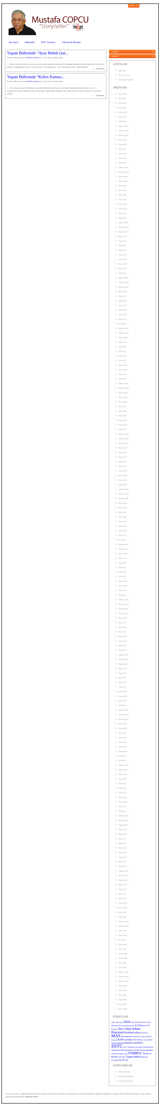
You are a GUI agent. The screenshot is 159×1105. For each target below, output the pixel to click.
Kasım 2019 (122, 425)
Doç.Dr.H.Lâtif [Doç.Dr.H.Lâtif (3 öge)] (121, 1026)
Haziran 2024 (123, 177)
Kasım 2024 (122, 158)
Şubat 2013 (122, 788)
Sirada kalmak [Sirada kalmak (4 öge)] (117, 1043)
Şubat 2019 (122, 462)
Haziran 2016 (123, 609)
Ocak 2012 (122, 848)
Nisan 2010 (122, 935)
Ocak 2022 (122, 305)
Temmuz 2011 (123, 875)
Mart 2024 (122, 190)
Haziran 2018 (123, 498)
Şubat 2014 (122, 737)
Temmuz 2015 (123, 659)
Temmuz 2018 (123, 494)
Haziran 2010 (123, 926)
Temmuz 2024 (123, 172)
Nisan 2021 (122, 347)
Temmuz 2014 (123, 714)
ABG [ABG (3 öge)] (113, 1022)
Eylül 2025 (122, 121)
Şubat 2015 (122, 682)
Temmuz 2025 (123, 131)
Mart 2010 (122, 940)
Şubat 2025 (122, 154)
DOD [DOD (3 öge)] (113, 1026)
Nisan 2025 (122, 144)
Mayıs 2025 (122, 140)
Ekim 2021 (122, 319)
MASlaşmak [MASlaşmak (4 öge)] (126, 1036)
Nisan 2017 (122, 563)
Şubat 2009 (122, 1000)
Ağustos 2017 (123, 544)
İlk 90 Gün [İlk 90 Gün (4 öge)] (123, 1060)
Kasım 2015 (122, 641)
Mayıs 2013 (122, 774)
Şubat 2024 (122, 195)
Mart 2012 (122, 839)
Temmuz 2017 (123, 549)
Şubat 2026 (122, 103)
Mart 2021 (122, 351)
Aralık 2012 (122, 797)
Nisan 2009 (122, 990)
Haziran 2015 (123, 664)
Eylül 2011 (122, 866)
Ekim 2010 (122, 912)
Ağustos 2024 (123, 167)
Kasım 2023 (122, 209)
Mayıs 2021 (122, 342)
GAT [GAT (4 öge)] (147, 1025)
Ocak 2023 (122, 255)
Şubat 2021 (122, 356)
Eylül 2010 (122, 917)
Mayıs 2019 (122, 448)
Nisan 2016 (122, 618)
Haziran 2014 (123, 719)
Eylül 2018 (122, 485)
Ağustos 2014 (123, 710)
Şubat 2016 (122, 627)
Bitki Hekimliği (124, 1072)
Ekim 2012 (122, 806)
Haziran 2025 (123, 135)
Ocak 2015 (122, 687)
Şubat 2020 (122, 411)
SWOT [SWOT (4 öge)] (137, 1050)
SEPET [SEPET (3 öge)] (150, 1040)
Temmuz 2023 (123, 227)
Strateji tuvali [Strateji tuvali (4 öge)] (117, 1050)
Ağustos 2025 (123, 126)
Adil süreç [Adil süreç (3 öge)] (119, 1022)
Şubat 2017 (122, 572)
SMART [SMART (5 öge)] (128, 1043)
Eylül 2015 (122, 650)
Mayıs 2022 (122, 291)
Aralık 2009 (122, 954)
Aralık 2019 (122, 420)
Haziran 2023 (123, 232)
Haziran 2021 (123, 337)
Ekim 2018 (122, 480)
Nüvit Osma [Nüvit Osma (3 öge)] (141, 1037)
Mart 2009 (122, 995)
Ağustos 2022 (123, 278)
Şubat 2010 (122, 944)
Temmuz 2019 (123, 439)
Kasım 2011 (122, 857)
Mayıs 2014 (122, 724)
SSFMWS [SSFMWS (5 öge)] (138, 1043)
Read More (100, 69)
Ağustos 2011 (123, 871)
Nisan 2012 (122, 834)
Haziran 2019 (123, 443)
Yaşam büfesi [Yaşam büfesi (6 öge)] (133, 1056)
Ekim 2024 (122, 163)
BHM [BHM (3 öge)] (140, 1022)
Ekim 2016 (122, 590)
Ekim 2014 (122, 701)
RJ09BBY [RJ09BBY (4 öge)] (128, 1039)
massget (114, 52)
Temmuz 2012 (123, 820)
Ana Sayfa (13, 42)
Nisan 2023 (122, 241)
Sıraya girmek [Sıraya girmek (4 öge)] (147, 1050)
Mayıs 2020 (122, 397)
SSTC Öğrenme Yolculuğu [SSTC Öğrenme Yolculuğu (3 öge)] (132, 1047)
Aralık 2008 (122, 1009)
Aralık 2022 (122, 259)
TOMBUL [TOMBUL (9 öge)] (135, 1053)
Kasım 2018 (122, 475)
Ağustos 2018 (123, 489)
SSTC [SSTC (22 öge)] (117, 1046)
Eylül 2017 (122, 540)
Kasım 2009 (122, 958)
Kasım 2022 (122, 264)
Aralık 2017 (122, 526)
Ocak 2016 (122, 632)
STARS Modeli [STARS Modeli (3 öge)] (148, 1047)
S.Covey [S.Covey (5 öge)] (138, 1039)
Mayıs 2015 (122, 669)
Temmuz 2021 (123, 333)
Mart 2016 (122, 623)
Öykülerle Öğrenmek (126, 1076)
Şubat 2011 (122, 898)
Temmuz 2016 (123, 604)
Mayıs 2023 (122, 236)
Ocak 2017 (122, 577)
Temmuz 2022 (123, 282)
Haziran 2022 (123, 287)
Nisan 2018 (122, 508)
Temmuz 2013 (123, 765)
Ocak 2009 (122, 1004)
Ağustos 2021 (123, 328)
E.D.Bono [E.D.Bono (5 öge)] (140, 1025)
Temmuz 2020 (123, 388)
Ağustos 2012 (123, 816)
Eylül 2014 (122, 705)
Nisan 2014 (122, 728)
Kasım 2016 (122, 586)
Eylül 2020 (122, 379)
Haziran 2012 (123, 825)
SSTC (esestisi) (48, 42)
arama (131, 6)
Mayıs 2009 (122, 986)
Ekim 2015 (122, 646)
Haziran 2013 (123, 770)
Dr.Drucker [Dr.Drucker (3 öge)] (130, 1026)
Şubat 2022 (122, 301)
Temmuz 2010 (123, 921)
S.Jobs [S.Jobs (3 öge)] (145, 1040)
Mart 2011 (122, 894)
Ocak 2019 (122, 466)
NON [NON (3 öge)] (134, 1037)
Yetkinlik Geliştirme (32, 57)
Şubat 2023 (122, 250)
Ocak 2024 (122, 200)
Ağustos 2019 (123, 434)
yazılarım (115, 56)
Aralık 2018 (122, 471)
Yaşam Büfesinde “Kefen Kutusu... (36, 76)
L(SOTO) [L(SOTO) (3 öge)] (144, 1033)
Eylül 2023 (122, 218)
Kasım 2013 (122, 751)
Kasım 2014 (122, 696)
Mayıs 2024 (122, 181)
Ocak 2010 (122, 949)
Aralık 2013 (122, 747)
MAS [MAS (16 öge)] (116, 1035)
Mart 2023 (122, 245)
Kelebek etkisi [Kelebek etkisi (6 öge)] (133, 1032)
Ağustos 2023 (123, 222)
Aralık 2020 (122, 365)
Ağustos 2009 (123, 972)
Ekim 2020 (122, 374)
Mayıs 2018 (122, 503)
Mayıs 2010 (122, 931)
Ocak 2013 (122, 793)
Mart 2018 (122, 512)
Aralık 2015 (122, 636)
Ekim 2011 (122, 862)
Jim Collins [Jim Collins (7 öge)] (125, 1028)
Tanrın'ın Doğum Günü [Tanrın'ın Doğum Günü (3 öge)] (119, 1054)
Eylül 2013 (122, 760)
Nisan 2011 (122, 889)
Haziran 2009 (123, 981)
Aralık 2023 (122, 204)
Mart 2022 (122, 296)
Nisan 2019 (122, 452)
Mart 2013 (122, 783)
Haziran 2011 (123, 880)
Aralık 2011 (122, 852)
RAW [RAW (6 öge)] (121, 1039)
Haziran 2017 (123, 554)
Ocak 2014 (122, 742)
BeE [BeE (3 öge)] (136, 1022)
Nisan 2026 (122, 94)
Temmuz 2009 (123, 977)
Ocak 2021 (122, 360)
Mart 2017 (122, 567)
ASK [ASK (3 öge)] (132, 1022)
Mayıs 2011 (122, 885)
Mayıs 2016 (122, 613)
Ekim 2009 (122, 963)
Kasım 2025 (122, 112)
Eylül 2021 (122, 324)
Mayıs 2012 (122, 829)
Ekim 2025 (122, 117)
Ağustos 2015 (123, 655)
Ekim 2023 (122, 213)
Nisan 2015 (122, 673)
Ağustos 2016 (123, 600)
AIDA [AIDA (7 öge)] (127, 1022)
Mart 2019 (122, 457)
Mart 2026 (122, 98)
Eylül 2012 (122, 811)
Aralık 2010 (122, 903)
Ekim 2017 (122, 535)
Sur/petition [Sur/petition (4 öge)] (128, 1050)
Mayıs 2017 (122, 558)
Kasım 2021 (122, 314)
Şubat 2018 (122, 517)
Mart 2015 (122, 678)
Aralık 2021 (122, 310)
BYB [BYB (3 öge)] (144, 1022)
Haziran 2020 (123, 393)
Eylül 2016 (122, 595)
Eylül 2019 (122, 429)
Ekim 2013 (122, 756)
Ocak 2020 (122, 416)
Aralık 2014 (122, 691)
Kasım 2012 (122, 802)
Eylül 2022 (122, 273)
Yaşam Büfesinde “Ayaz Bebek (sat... (37, 53)
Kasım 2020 (122, 370)
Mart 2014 (122, 733)
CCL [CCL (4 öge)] (149, 1022)
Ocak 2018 (122, 521)
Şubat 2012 (122, 843)
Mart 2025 (122, 149)
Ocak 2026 (122, 108)
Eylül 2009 (122, 967)
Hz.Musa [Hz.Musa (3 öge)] (114, 1029)
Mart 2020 (122, 406)
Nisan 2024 (122, 186)
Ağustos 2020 (123, 383)
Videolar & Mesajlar (71, 42)
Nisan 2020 (122, 402)
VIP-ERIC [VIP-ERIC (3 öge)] (121, 1057)
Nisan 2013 (122, 779)
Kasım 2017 (122, 531)
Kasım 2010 (122, 908)
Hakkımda (29, 42)
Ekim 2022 (122, 268)
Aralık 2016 (122, 581)
